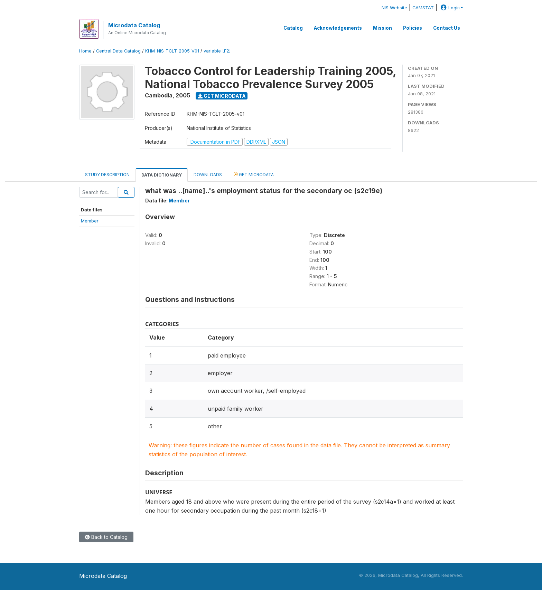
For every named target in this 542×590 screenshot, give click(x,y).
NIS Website (394, 7)
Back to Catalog (106, 537)
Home (85, 51)
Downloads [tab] (208, 174)
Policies (412, 28)
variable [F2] (217, 51)
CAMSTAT (423, 7)
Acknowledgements (338, 28)
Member (90, 220)
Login (449, 7)
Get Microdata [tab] (254, 174)
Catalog (293, 28)
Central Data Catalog (118, 51)
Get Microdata (222, 96)
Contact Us (446, 28)
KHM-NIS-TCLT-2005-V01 (172, 51)
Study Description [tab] (107, 174)
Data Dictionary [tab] (161, 175)
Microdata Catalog (134, 25)
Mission (382, 28)
